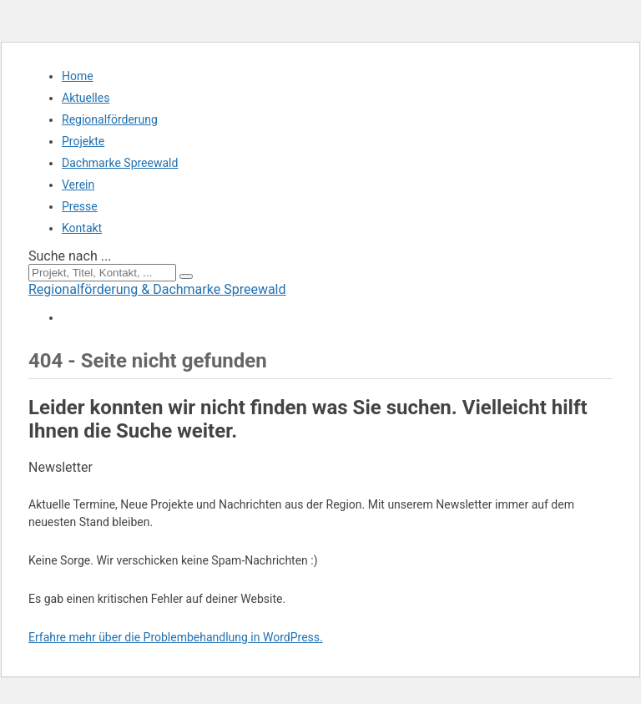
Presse (80, 206)
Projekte (83, 141)
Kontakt (82, 228)
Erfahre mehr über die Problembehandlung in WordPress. (175, 637)
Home (77, 76)
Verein (78, 184)
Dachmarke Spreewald (120, 163)
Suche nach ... (69, 256)
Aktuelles (85, 97)
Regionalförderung (110, 119)
